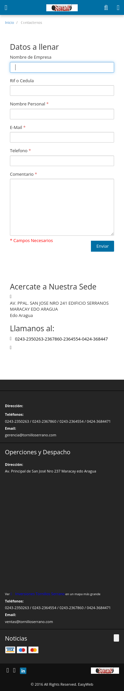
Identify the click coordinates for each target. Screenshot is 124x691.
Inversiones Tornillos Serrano (39, 593)
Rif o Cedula (22, 81)
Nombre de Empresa (30, 57)
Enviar (102, 246)
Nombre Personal (27, 104)
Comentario (22, 174)
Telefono (18, 151)
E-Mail (16, 127)
